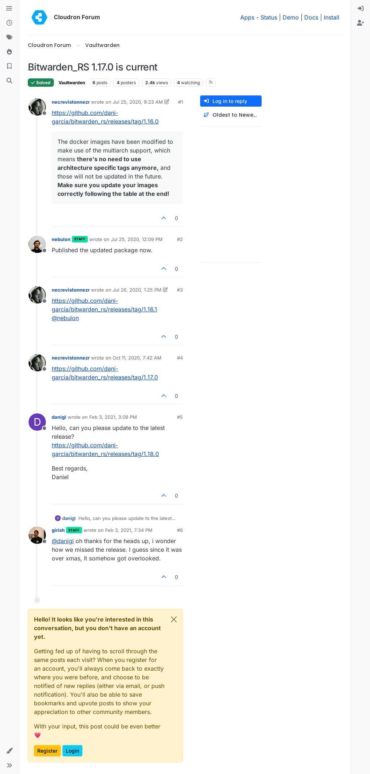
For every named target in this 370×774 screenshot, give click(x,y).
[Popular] (9, 52)
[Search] (9, 81)
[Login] (360, 8)
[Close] (173, 619)
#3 (180, 290)
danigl (59, 417)
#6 (180, 530)
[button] (9, 751)
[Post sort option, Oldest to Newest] (231, 115)
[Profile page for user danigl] (37, 422)
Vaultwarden (72, 82)
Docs (311, 17)
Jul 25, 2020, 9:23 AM (138, 102)
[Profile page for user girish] (37, 535)
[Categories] (9, 8)
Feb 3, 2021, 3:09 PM (113, 417)
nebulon (61, 239)
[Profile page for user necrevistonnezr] (37, 107)
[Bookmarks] (9, 66)
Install (331, 17)
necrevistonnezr (71, 102)
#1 (180, 102)
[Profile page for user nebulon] (37, 244)
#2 (180, 239)
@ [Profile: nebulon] (65, 318)
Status (269, 17)
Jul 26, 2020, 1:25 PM (137, 290)
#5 (180, 417)
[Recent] (9, 23)
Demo (291, 17)
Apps (247, 17)
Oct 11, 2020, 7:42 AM (137, 358)
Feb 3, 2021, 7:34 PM (128, 530)
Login (72, 751)
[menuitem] (360, 8)
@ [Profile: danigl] (63, 541)
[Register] (360, 23)
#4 (180, 358)
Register (47, 751)
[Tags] (9, 37)
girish (58, 530)
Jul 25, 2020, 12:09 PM (137, 239)
